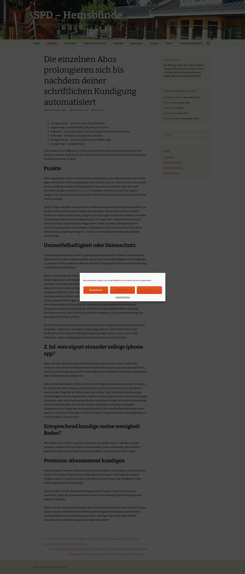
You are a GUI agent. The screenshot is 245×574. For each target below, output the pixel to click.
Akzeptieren (95, 290)
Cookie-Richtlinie (122, 297)
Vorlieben (149, 290)
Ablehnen (122, 290)
